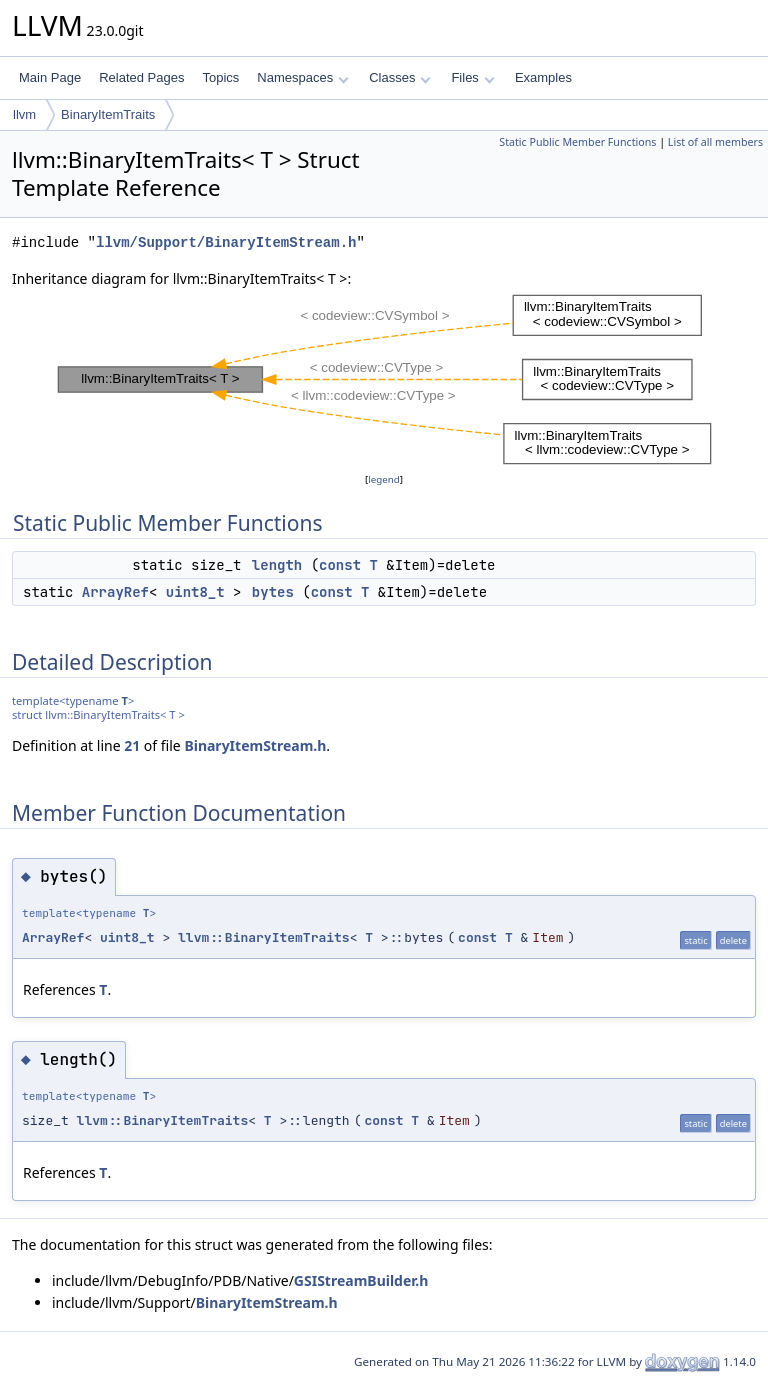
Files (472, 77)
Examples (543, 77)
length (277, 565)
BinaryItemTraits (108, 114)
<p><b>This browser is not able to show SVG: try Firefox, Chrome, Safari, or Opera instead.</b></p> (384, 379)
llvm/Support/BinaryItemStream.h (226, 242)
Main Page (50, 77)
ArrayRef (115, 592)
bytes (273, 592)
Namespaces (302, 77)
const (340, 565)
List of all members (715, 142)
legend (384, 479)
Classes (400, 77)
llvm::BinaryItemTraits (264, 937)
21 (132, 745)
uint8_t (195, 592)
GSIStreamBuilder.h (361, 1280)
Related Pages (141, 77)
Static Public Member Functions (577, 142)
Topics (220, 77)
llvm (24, 114)
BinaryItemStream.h (255, 745)
